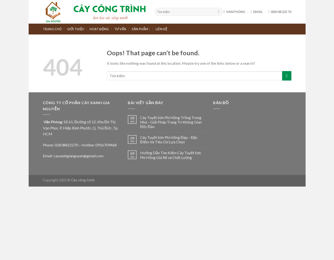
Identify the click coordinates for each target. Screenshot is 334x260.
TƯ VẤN (120, 29)
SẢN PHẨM (141, 29)
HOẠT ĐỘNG (99, 29)
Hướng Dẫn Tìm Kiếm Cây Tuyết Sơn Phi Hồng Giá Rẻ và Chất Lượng (170, 154)
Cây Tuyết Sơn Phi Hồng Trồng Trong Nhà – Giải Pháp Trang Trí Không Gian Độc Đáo (171, 122)
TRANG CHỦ (52, 29)
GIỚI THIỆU (75, 29)
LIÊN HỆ (161, 29)
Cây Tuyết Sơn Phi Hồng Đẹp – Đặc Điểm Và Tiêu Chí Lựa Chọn (169, 139)
